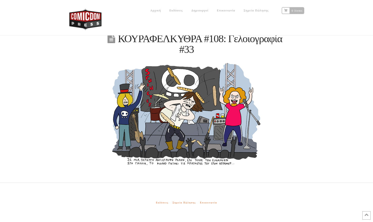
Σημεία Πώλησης (184, 202)
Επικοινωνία (208, 202)
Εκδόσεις (162, 202)
